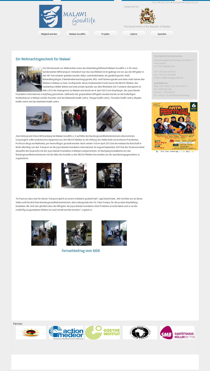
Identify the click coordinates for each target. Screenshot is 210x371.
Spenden (162, 34)
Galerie (133, 34)
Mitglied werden (49, 34)
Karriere (165, 2)
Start (155, 2)
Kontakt (177, 2)
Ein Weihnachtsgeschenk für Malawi (43, 59)
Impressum (191, 2)
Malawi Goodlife (77, 34)
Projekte (105, 34)
